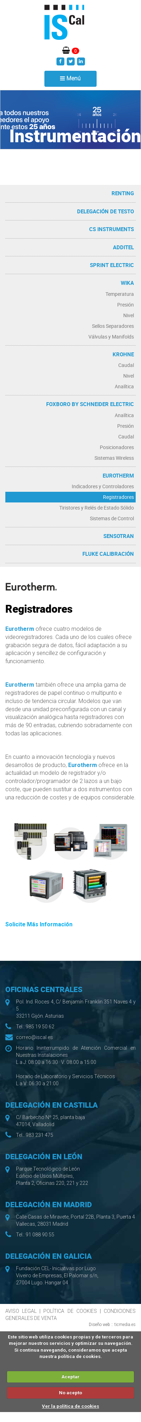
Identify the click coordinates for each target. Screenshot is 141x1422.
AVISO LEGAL (21, 1311)
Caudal (126, 365)
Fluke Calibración (108, 553)
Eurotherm (118, 475)
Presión (125, 304)
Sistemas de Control (112, 518)
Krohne (123, 354)
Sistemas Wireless (114, 457)
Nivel (128, 315)
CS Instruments (111, 229)
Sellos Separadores (113, 326)
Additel (123, 247)
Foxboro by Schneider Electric (90, 404)
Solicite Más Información (38, 924)
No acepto (70, 1392)
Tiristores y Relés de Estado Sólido (96, 507)
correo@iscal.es (34, 1037)
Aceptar (70, 1376)
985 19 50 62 (40, 1026)
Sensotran (118, 535)
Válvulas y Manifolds (111, 336)
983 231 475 (39, 1135)
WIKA (127, 282)
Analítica (124, 386)
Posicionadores (117, 447)
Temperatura (119, 294)
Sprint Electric (112, 264)
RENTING (123, 193)
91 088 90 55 (40, 1234)
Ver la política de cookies (70, 1406)
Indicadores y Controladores (103, 486)
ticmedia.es (125, 1324)
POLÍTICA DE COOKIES (70, 1311)
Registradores (118, 497)
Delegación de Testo (105, 211)
